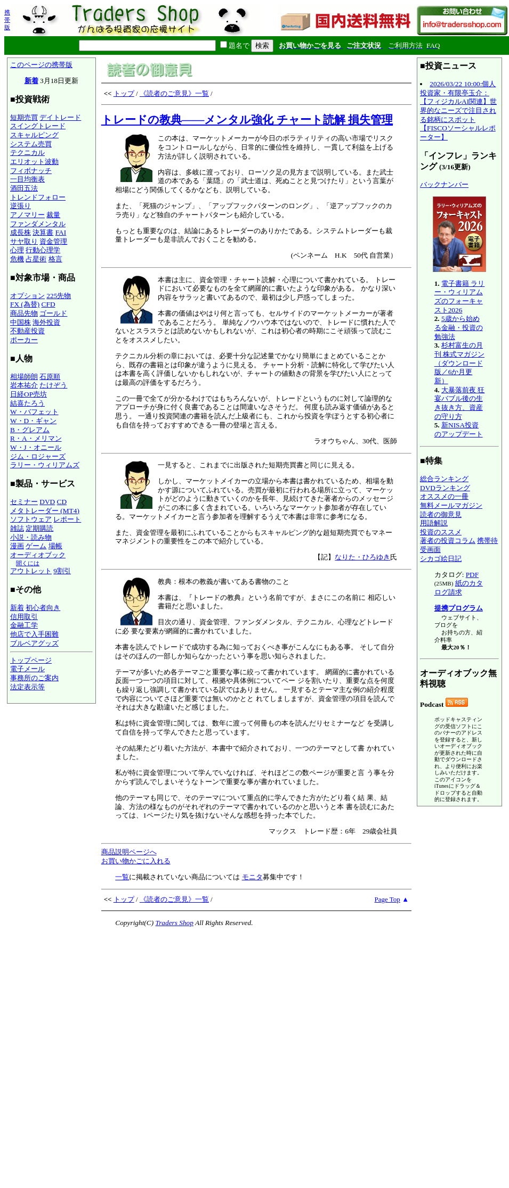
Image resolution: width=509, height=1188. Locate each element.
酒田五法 (24, 188)
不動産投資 (27, 331)
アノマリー (27, 215)
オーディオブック (38, 555)
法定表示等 (27, 687)
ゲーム (36, 546)
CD (62, 502)
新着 (31, 81)
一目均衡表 (27, 179)
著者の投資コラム (447, 540)
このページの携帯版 (41, 65)
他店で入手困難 (34, 634)
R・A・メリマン (36, 438)
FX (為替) (24, 304)
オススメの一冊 (444, 496)
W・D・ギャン (33, 421)
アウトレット (31, 571)
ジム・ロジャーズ (38, 456)
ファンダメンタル (38, 224)
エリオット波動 (34, 162)
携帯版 (7, 19)
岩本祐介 (24, 385)
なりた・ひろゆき (362, 557)
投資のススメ (441, 532)
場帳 (55, 546)
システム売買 (31, 144)
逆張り (20, 206)
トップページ (31, 660)
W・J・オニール (35, 447)
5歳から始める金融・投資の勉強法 (458, 327)
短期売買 (24, 117)
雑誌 (17, 528)
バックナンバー (444, 184)
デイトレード (60, 117)
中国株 (20, 322)
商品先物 (24, 313)
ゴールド (53, 313)
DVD (47, 502)
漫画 (17, 546)
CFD (48, 304)
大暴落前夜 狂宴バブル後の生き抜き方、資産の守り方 (459, 403)
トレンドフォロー (38, 197)
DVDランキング (445, 488)
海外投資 (46, 322)
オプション (27, 296)
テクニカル (27, 152)
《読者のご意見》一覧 (174, 93)
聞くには (27, 563)
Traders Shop (174, 923)
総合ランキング (444, 479)
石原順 (49, 377)
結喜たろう (27, 403)
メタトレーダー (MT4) (44, 511)
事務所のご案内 (34, 678)
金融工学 (24, 625)
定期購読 (39, 528)
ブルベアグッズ (34, 643)
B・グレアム (30, 430)
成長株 (20, 232)
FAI (61, 232)
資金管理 (53, 241)
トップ (124, 93)
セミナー (24, 502)
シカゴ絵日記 (441, 559)
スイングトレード (38, 126)
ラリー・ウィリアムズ (44, 465)
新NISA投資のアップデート (458, 429)
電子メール (27, 669)
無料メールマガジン (451, 505)
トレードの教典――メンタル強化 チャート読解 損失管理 (247, 119)
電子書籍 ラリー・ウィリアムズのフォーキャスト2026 (459, 296)
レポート (67, 519)
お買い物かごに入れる (136, 861)
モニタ (252, 877)
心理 (17, 250)
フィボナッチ (31, 171)
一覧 (122, 877)
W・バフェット (34, 412)
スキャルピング (34, 135)
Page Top (387, 899)
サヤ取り (24, 241)
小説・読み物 (31, 537)
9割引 (62, 571)
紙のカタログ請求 (458, 587)
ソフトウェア (31, 519)
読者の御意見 (441, 514)
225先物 (58, 296)
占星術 (36, 259)
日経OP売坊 (28, 394)
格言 (55, 259)
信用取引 (24, 617)
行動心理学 (43, 250)
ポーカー (24, 340)
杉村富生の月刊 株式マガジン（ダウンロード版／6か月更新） (459, 363)
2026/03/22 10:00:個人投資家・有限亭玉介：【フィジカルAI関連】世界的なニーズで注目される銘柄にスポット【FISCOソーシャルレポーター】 (458, 110)
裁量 (53, 215)
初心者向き (43, 608)
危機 (17, 259)
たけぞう (53, 385)
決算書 (43, 232)
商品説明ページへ (129, 852)
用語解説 (434, 523)
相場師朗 (24, 377)
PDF (472, 575)
